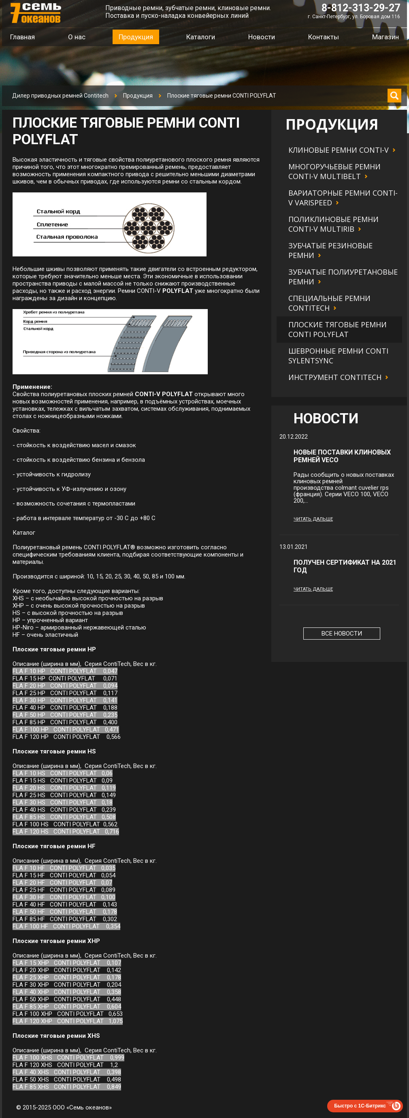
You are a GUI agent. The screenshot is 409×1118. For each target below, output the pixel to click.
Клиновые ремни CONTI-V (338, 150)
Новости (261, 37)
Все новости (342, 633)
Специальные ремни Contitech (329, 303)
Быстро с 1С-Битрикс (360, 1106)
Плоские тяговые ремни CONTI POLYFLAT (337, 329)
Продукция (138, 95)
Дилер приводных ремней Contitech (60, 95)
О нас (76, 37)
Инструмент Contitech (334, 377)
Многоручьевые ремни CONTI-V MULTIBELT (334, 171)
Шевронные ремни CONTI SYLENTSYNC (338, 355)
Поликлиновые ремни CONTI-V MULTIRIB (333, 224)
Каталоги (200, 37)
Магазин (385, 37)
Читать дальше (313, 519)
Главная (22, 37)
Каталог (24, 532)
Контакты (323, 37)
